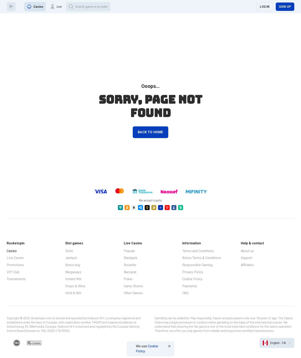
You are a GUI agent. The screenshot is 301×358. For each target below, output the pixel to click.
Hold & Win (73, 293)
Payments (189, 286)
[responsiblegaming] (34, 343)
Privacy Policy (192, 272)
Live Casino (15, 258)
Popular (129, 251)
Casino (12, 251)
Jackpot (71, 258)
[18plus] (16, 343)
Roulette (130, 265)
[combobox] (276, 343)
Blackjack (130, 258)
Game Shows (133, 286)
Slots (69, 251)
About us (247, 251)
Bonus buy (72, 265)
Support (246, 258)
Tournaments (16, 279)
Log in (264, 6)
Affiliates (247, 265)
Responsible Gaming (197, 265)
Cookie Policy (192, 279)
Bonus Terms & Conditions (201, 258)
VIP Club (13, 272)
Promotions (15, 265)
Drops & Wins (75, 286)
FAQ (185, 293)
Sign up (285, 6)
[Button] (11, 6)
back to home (150, 132)
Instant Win (73, 279)
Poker (128, 279)
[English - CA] (276, 343)
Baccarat (130, 272)
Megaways (73, 272)
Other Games (133, 293)
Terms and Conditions (198, 251)
